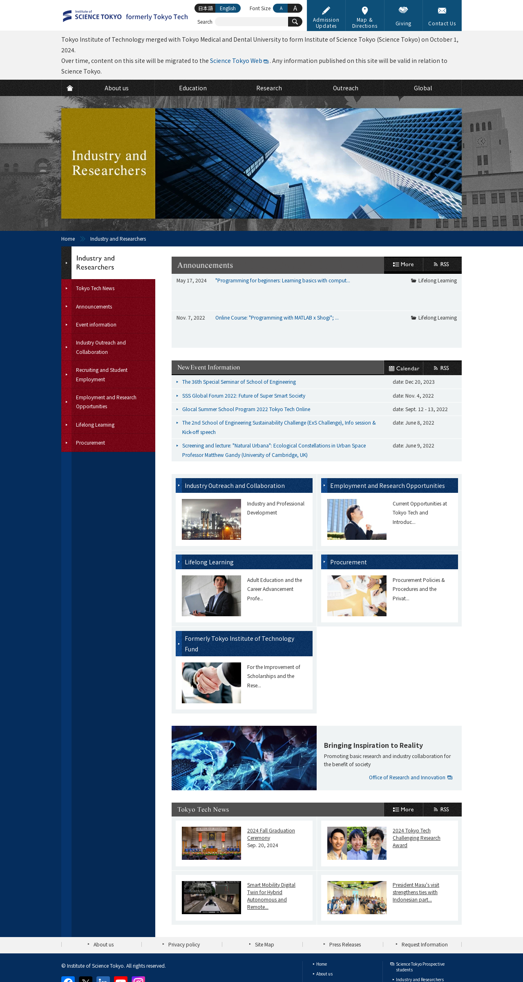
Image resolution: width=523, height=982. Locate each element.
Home (68, 238)
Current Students (412, 951)
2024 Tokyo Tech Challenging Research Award (416, 790)
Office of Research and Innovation (407, 729)
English (228, 7)
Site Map (264, 896)
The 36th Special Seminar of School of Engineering (239, 334)
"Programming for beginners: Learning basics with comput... (282, 280)
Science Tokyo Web (236, 60)
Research (324, 946)
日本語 (205, 7)
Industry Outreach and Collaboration (235, 438)
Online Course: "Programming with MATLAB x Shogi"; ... (277, 293)
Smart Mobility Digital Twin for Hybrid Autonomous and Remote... (271, 848)
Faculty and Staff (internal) (421, 961)
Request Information (425, 896)
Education (325, 936)
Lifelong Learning (437, 280)
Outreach (325, 956)
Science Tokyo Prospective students (420, 919)
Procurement (348, 514)
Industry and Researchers (420, 932)
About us (104, 896)
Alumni (402, 942)
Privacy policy (184, 896)
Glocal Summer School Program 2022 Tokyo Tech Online (246, 361)
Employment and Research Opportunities (387, 438)
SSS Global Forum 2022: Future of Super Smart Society (243, 347)
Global (322, 965)
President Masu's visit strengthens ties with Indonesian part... (416, 844)
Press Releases (345, 896)
